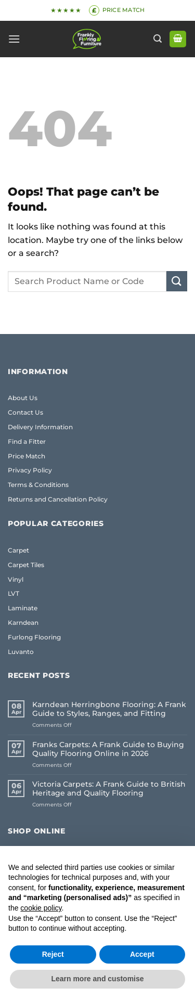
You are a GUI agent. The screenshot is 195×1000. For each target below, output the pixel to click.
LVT (13, 593)
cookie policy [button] (40, 908)
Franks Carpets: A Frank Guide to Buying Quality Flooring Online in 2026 (108, 749)
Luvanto (21, 652)
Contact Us (25, 412)
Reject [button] (53, 954)
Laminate (22, 608)
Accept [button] (142, 954)
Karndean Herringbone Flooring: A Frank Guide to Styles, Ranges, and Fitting (109, 709)
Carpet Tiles (26, 565)
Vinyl (15, 579)
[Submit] (176, 281)
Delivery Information (40, 427)
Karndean (23, 622)
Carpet (18, 550)
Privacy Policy (30, 470)
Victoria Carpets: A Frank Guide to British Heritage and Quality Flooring (109, 789)
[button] (14, 39)
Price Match (26, 456)
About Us (22, 398)
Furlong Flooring (34, 637)
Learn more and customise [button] (97, 979)
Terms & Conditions (38, 485)
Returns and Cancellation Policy (58, 499)
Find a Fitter (27, 441)
